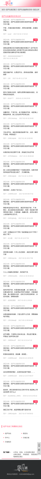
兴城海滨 (8, 442)
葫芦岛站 (8, 433)
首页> (4, 9)
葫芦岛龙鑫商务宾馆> (25, 9)
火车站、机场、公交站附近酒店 (24, 452)
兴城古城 (26, 437)
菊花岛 (25, 433)
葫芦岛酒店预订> (12, 9)
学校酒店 (26, 454)
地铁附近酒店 (18, 456)
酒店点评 (36, 9)
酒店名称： (14, 20)
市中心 (7, 437)
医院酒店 (34, 454)
